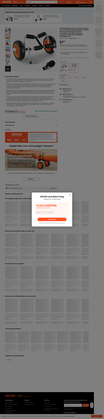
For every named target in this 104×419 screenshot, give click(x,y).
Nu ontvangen (52, 219)
